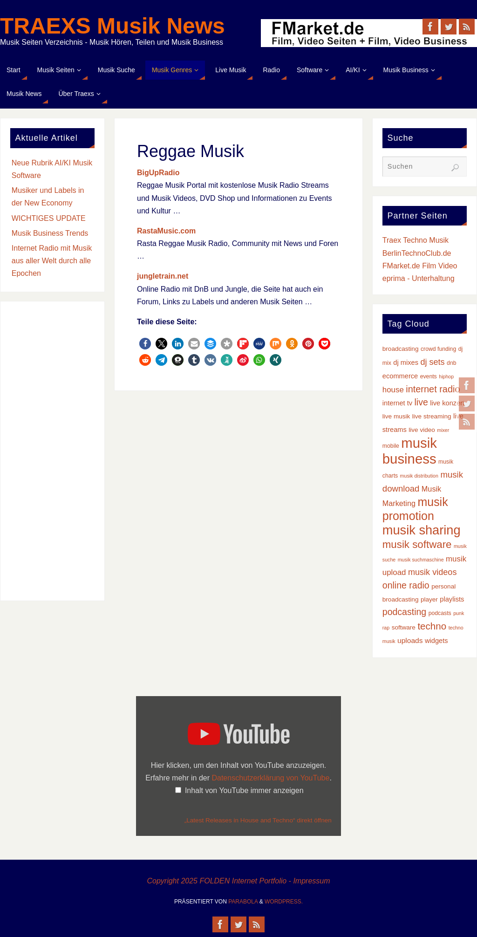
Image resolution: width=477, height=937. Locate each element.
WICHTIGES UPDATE (49, 218)
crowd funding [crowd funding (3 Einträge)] (438, 349)
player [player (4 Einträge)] (429, 599)
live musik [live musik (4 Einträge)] (396, 416)
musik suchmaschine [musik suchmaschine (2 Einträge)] (421, 559)
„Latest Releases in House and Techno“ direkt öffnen (258, 820)
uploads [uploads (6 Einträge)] (409, 640)
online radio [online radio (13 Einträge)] (405, 585)
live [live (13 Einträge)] (421, 402)
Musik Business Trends (50, 233)
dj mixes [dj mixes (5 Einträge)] (405, 362)
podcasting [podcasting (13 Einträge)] (404, 612)
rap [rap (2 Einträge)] (385, 627)
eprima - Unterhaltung (418, 278)
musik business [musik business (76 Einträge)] (409, 450)
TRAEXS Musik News (112, 26)
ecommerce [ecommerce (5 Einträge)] (400, 376)
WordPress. (284, 901)
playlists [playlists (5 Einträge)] (452, 599)
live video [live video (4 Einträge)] (422, 429)
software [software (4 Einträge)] (404, 627)
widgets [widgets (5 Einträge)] (436, 640)
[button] (145, 343)
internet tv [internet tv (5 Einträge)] (397, 403)
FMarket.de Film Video (419, 266)
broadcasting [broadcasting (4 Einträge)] (400, 348)
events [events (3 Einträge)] (428, 376)
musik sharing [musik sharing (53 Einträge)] (421, 530)
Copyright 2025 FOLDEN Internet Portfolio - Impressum (238, 881)
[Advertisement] (52, 451)
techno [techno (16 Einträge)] (431, 626)
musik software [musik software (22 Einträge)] (417, 544)
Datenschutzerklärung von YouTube (270, 778)
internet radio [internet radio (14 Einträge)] (433, 389)
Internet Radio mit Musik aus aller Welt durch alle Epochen (52, 260)
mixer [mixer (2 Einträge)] (443, 430)
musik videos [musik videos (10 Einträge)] (432, 572)
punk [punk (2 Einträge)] (458, 613)
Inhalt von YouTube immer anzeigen (244, 790)
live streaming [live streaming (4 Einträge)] (431, 416)
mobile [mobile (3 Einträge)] (390, 446)
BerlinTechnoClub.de (416, 253)
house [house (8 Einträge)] (393, 389)
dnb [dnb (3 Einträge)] (451, 363)
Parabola (243, 901)
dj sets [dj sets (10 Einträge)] (432, 362)
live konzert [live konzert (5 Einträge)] (447, 403)
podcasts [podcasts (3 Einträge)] (440, 613)
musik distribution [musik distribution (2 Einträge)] (419, 476)
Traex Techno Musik (415, 240)
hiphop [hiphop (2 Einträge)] (446, 376)
